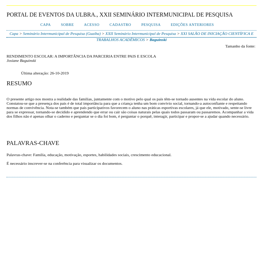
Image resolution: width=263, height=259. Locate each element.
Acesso (91, 25)
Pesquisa (151, 25)
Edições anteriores (192, 25)
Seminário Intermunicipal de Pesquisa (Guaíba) (62, 33)
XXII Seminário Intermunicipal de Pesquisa (141, 33)
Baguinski (158, 39)
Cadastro (120, 25)
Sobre (67, 25)
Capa (45, 25)
